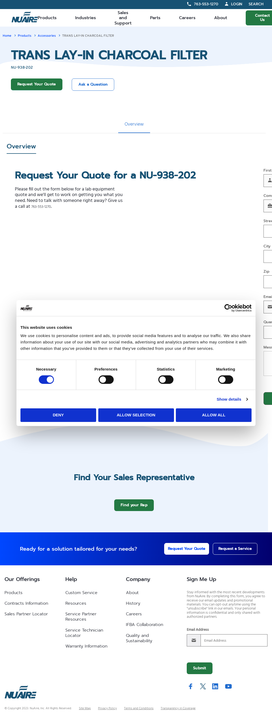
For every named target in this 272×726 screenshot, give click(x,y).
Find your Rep (134, 509)
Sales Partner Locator (26, 618)
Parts (155, 18)
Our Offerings (22, 583)
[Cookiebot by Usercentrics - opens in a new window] (228, 308)
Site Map (85, 712)
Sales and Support (122, 18)
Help (71, 583)
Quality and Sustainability (139, 642)
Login (236, 4)
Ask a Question (93, 84)
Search (256, 4)
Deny (58, 415)
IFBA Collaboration (144, 628)
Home (7, 35)
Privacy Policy (107, 712)
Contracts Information (26, 607)
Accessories (47, 35)
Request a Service (229, 552)
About (220, 18)
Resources (75, 607)
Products (47, 18)
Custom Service (81, 597)
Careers (187, 18)
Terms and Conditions (139, 712)
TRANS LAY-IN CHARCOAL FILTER (88, 35)
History (133, 607)
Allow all (214, 415)
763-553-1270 (206, 4)
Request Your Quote (36, 84)
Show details (229, 399)
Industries (85, 18)
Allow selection (136, 415)
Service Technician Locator (84, 637)
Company (138, 583)
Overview (134, 124)
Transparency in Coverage (178, 712)
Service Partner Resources (80, 621)
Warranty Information (86, 650)
